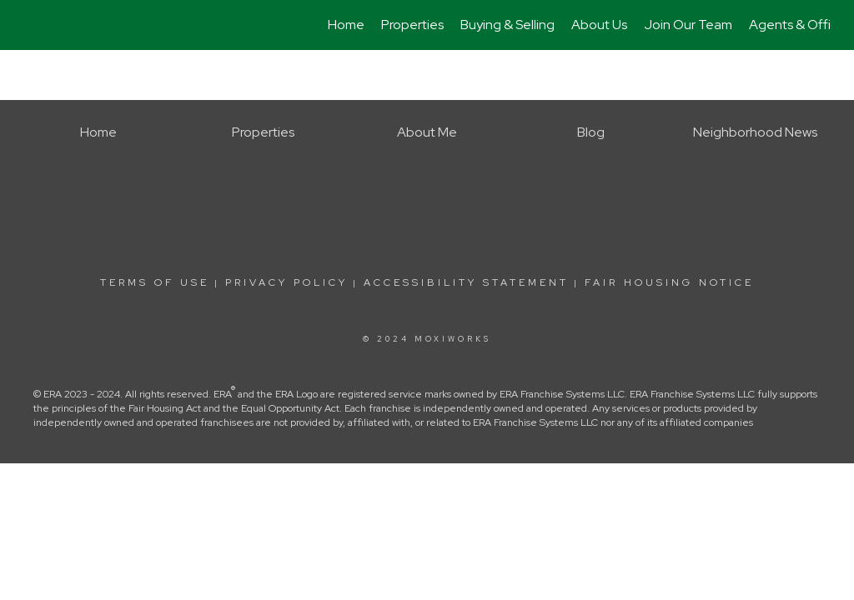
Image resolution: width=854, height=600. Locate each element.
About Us (599, 24)
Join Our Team (688, 24)
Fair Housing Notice (669, 282)
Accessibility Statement (466, 282)
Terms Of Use (154, 282)
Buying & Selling (507, 24)
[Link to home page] (31, 25)
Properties (412, 24)
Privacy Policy (286, 282)
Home (346, 24)
